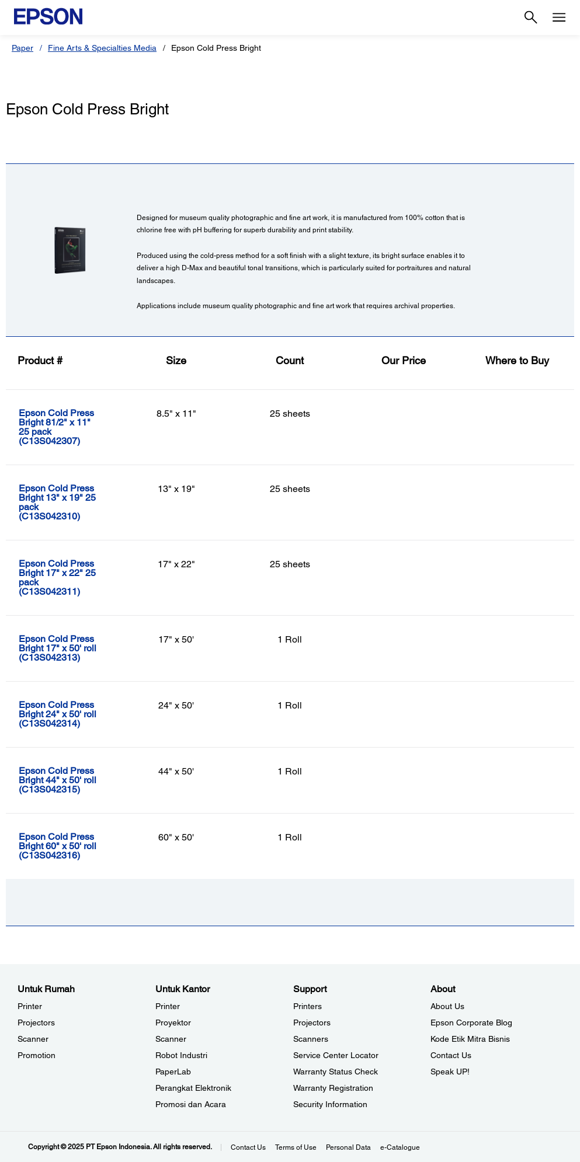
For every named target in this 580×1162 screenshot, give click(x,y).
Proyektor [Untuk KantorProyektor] (173, 1022)
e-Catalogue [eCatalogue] (400, 1147)
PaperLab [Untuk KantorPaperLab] (173, 1071)
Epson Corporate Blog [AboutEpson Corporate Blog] (471, 1022)
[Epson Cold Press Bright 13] (69, 502)
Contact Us (248, 1147)
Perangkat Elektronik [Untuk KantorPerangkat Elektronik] (193, 1088)
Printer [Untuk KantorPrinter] (167, 1006)
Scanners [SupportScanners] (310, 1039)
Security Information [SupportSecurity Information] (330, 1104)
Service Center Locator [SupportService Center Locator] (335, 1055)
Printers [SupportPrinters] (307, 1006)
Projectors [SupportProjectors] (312, 1022)
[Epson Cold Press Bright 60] (69, 846)
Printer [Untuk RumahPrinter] (30, 1006)
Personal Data (348, 1147)
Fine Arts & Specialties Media (102, 48)
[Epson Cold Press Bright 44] (69, 780)
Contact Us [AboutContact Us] (450, 1055)
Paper (22, 48)
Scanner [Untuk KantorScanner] (170, 1039)
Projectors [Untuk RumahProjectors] (36, 1022)
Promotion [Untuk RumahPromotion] (36, 1055)
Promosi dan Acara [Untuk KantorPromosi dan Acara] (190, 1104)
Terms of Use (296, 1147)
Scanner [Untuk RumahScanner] (33, 1039)
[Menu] (559, 17)
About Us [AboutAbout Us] (447, 1006)
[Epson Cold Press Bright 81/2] (69, 427)
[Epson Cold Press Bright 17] (69, 578)
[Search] (531, 17)
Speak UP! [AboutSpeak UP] (450, 1071)
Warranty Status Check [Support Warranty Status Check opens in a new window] (335, 1071)
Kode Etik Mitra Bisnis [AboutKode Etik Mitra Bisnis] (470, 1039)
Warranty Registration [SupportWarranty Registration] (333, 1088)
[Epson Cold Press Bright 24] (69, 714)
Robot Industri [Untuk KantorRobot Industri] (181, 1055)
